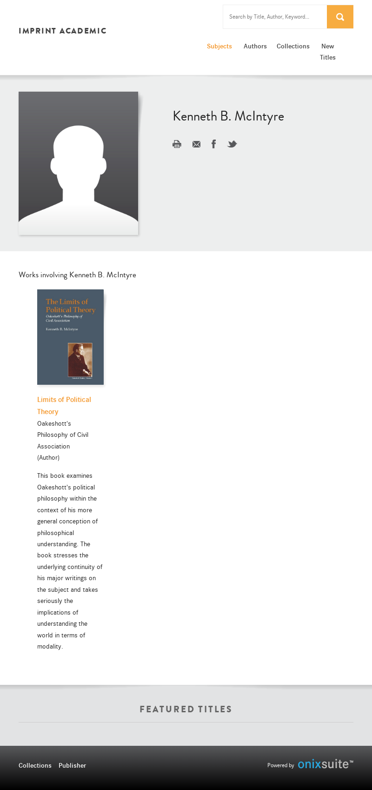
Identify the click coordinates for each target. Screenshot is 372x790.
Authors (255, 46)
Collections (292, 46)
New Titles (328, 51)
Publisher (72, 765)
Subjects (219, 46)
